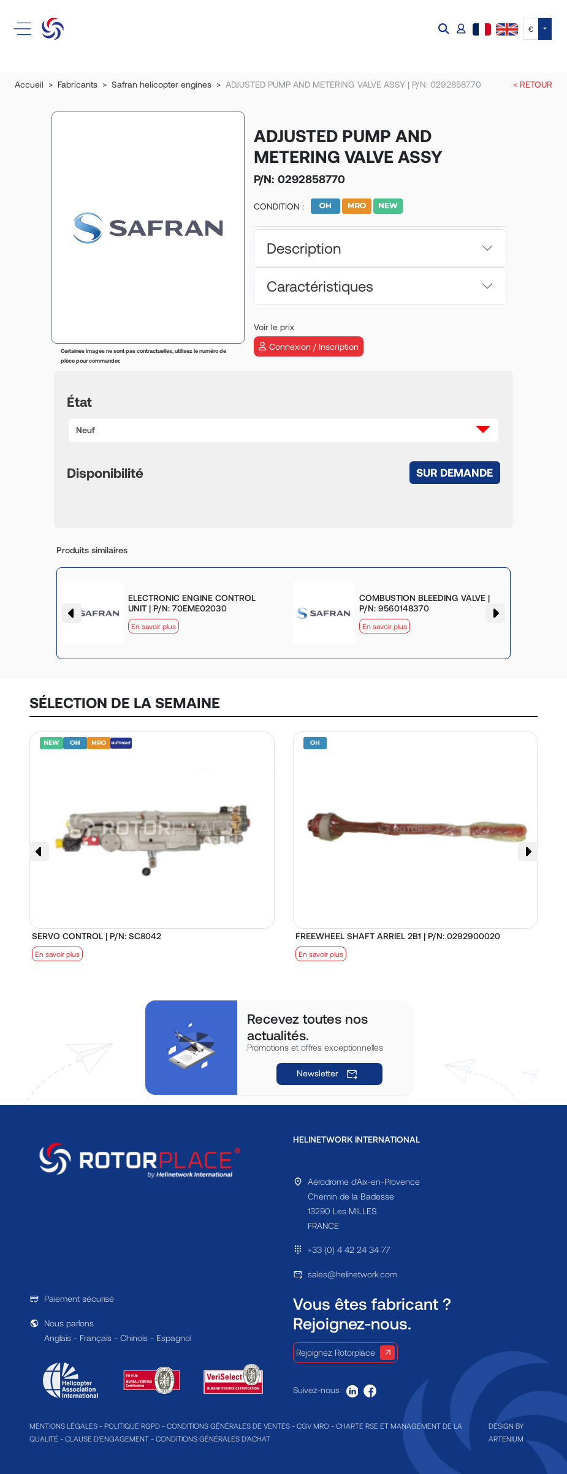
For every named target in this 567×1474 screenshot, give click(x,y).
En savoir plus (153, 626)
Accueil (29, 84)
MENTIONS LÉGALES (63, 1425)
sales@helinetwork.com (352, 1274)
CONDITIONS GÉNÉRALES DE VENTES (228, 1425)
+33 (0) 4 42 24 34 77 (349, 1249)
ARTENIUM (506, 1438)
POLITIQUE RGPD (132, 1425)
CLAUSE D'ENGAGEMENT (107, 1438)
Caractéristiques (320, 286)
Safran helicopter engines (161, 84)
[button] (445, 29)
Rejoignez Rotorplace (345, 1352)
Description (304, 248)
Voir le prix (274, 327)
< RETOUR (532, 84)
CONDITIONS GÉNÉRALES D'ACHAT (213, 1438)
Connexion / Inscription (308, 346)
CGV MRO (313, 1425)
